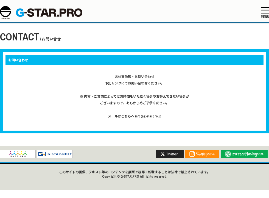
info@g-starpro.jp (148, 116)
